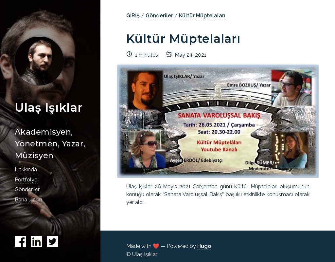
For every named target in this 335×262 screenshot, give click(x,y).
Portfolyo (26, 180)
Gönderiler (27, 189)
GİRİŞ (133, 15)
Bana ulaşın (28, 199)
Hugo (204, 246)
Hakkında (26, 169)
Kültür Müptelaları (202, 15)
